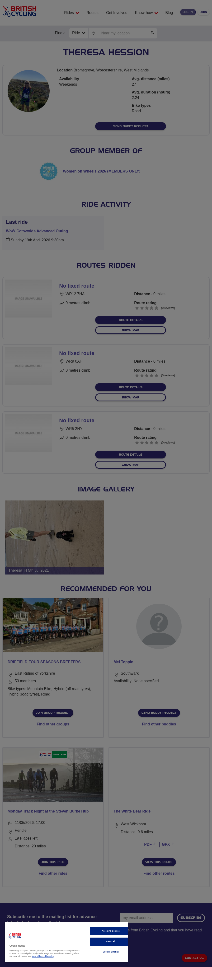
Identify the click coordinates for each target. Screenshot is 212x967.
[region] (66, 942)
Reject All (110, 941)
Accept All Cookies (111, 931)
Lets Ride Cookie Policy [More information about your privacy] (43, 956)
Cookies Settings (111, 952)
